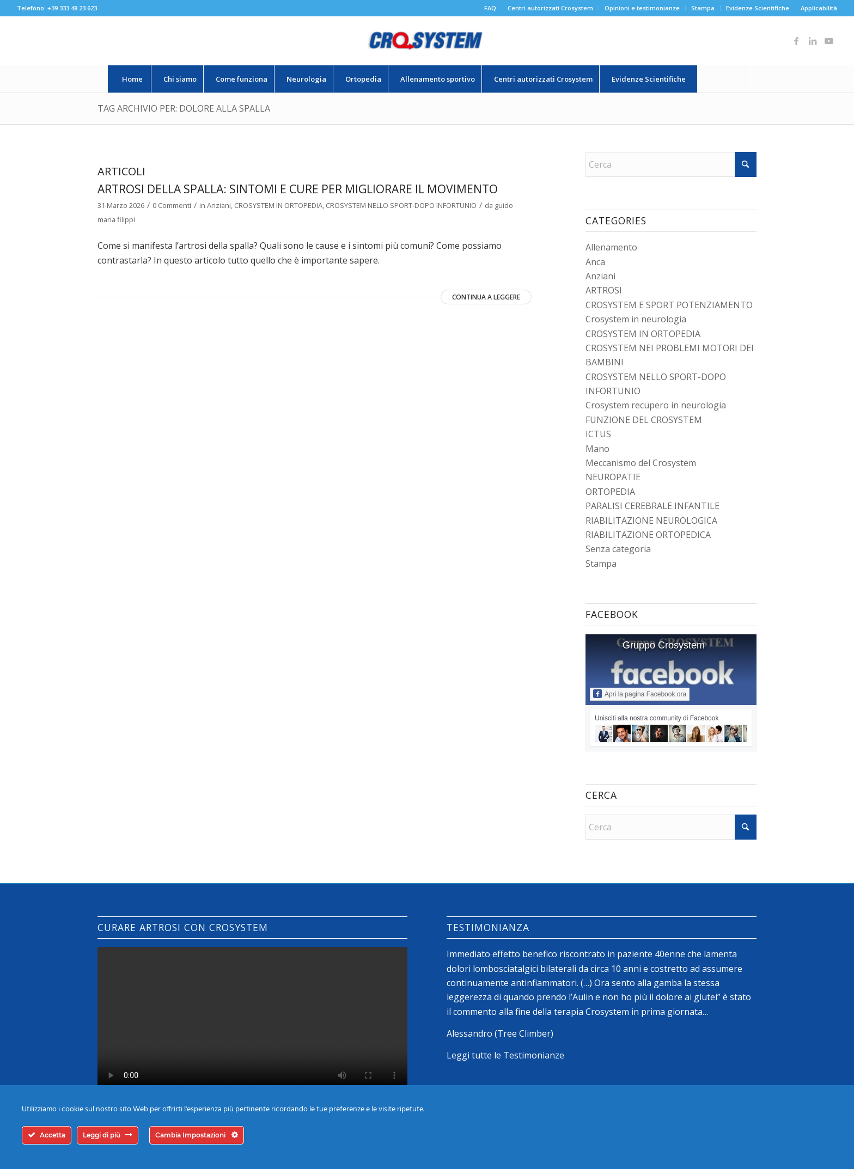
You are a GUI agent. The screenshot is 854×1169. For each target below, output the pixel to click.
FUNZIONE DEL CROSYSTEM (643, 420)
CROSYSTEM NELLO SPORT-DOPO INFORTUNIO (401, 205)
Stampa (703, 8)
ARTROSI (603, 290)
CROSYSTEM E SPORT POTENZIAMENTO (669, 305)
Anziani (219, 205)
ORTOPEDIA (610, 492)
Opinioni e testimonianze (642, 8)
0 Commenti (171, 205)
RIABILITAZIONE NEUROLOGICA (651, 521)
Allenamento (611, 247)
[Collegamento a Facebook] (796, 41)
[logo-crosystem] (427, 40)
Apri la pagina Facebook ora (639, 693)
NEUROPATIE (612, 477)
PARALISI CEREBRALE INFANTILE (652, 506)
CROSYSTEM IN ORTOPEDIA (278, 205)
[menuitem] (490, 8)
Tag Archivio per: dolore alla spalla (183, 108)
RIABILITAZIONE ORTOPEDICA (648, 535)
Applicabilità (819, 8)
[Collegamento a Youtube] (829, 41)
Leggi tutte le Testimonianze (505, 1055)
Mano (597, 449)
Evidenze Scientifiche (757, 8)
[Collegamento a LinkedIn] (812, 41)
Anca (595, 262)
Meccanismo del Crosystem (640, 463)
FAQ (490, 8)
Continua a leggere (486, 297)
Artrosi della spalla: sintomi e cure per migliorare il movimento (297, 189)
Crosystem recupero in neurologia (655, 405)
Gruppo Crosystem (664, 645)
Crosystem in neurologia (635, 319)
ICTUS (598, 434)
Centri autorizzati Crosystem (550, 8)
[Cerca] (721, 79)
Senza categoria (618, 549)
